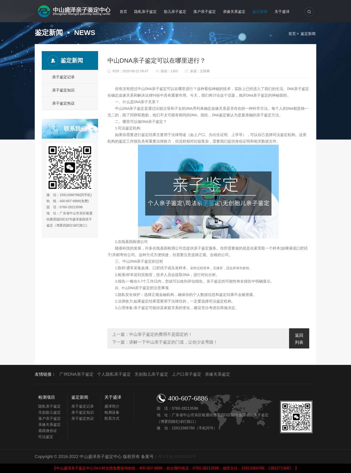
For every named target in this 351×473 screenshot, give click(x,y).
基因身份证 (47, 431)
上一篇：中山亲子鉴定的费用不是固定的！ (152, 334)
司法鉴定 (45, 437)
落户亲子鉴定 (204, 12)
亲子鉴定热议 (63, 103)
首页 (123, 12)
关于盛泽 (282, 12)
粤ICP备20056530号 (177, 456)
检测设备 (111, 412)
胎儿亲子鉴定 (175, 12)
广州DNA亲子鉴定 (76, 374)
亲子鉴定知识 (63, 90)
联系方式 (111, 418)
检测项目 (46, 397)
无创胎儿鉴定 (49, 412)
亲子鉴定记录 (63, 77)
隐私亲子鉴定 (145, 12)
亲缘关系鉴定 (234, 12)
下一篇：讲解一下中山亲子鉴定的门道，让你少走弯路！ (165, 342)
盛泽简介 (111, 406)
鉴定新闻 (259, 12)
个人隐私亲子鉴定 (114, 374)
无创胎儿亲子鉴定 (151, 374)
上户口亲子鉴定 (186, 374)
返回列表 (299, 339)
